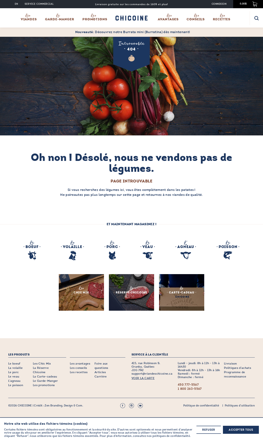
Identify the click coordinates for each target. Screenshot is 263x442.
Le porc (13, 372)
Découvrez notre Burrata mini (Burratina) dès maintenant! (132, 32)
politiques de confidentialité (171, 436)
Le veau (13, 376)
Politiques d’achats (237, 368)
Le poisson (15, 385)
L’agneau (14, 381)
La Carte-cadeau (45, 376)
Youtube (140, 405)
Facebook (122, 405)
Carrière (101, 376)
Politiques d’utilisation (240, 405)
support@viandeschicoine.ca (152, 373)
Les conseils (78, 368)
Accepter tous (241, 430)
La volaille (15, 368)
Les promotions (44, 385)
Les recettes (79, 372)
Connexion (219, 4)
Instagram (131, 405)
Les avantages (80, 363)
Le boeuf (14, 363)
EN (16, 4)
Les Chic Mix (42, 363)
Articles (100, 372)
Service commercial (39, 4)
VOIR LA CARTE (143, 378)
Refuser (208, 430)
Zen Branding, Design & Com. (64, 405)
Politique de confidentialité (201, 405)
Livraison (230, 363)
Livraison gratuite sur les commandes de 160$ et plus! (131, 4)
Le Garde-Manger (45, 381)
